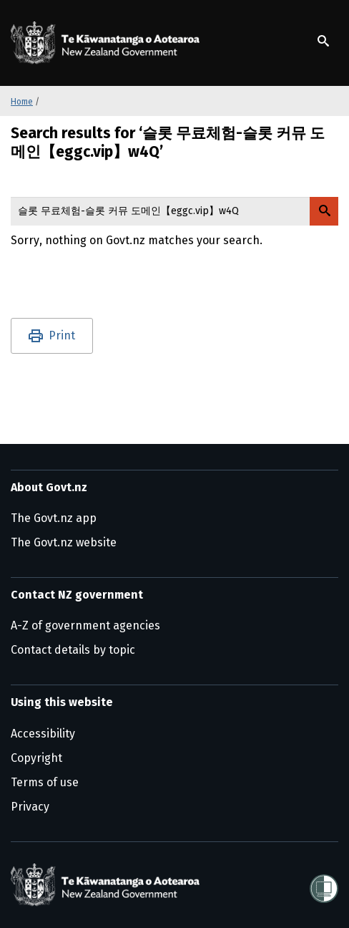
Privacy (30, 806)
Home (22, 102)
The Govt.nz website (64, 542)
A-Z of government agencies (85, 625)
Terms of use (45, 782)
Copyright (36, 758)
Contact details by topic (73, 650)
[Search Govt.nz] (324, 211)
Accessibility (43, 733)
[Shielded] (324, 884)
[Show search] (323, 41)
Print (62, 335)
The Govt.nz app (54, 518)
